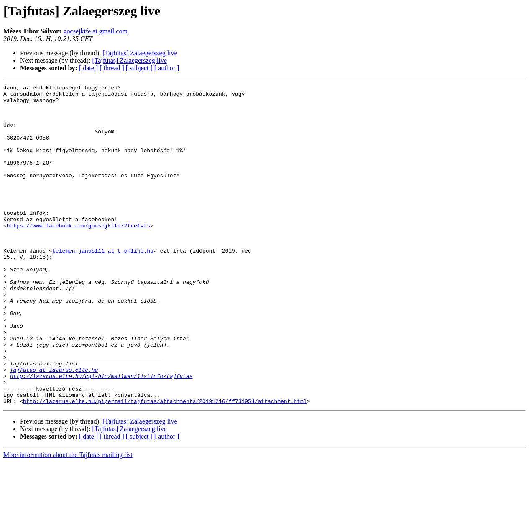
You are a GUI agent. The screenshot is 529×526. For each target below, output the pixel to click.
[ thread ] (112, 67)
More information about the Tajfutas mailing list (68, 518)
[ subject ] (139, 67)
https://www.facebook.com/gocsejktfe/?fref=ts (78, 254)
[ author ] (166, 67)
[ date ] (88, 67)
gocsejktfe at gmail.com (96, 31)
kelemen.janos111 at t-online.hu (102, 284)
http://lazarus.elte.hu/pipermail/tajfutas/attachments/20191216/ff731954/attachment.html (165, 465)
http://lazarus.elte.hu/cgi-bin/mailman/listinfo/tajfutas (101, 435)
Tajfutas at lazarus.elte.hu (54, 427)
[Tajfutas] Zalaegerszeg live (139, 52)
